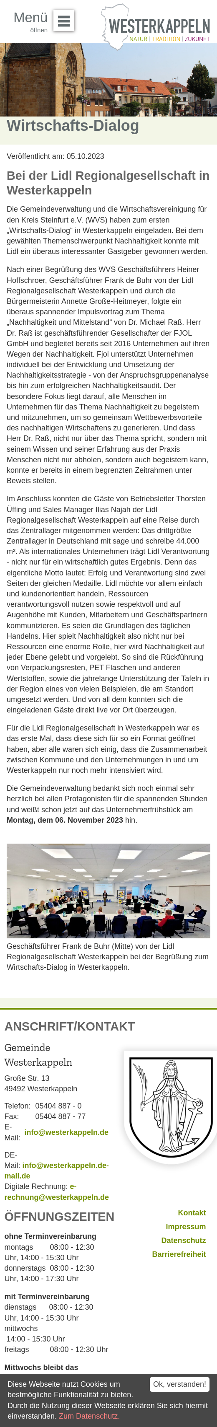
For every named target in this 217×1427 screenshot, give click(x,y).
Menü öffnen (66, 18)
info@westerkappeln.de (66, 1132)
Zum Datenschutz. (89, 1416)
